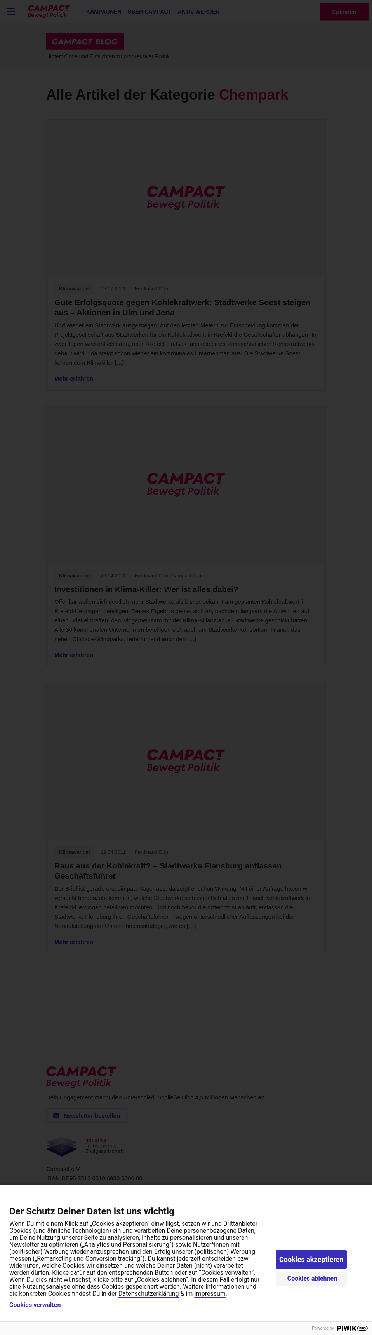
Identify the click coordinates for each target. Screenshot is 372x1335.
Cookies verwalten (35, 1305)
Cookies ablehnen (312, 1278)
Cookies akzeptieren (311, 1259)
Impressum (210, 1293)
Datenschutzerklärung (148, 1293)
